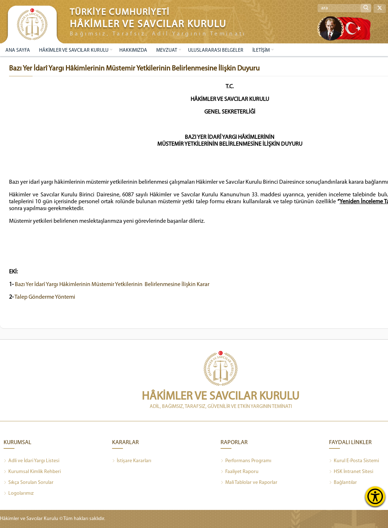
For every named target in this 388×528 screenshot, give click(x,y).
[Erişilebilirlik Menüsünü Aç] (375, 496)
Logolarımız (19, 493)
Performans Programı (246, 461)
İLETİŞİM (261, 50)
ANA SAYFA (17, 50)
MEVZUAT (166, 50)
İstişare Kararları (131, 461)
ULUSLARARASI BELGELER (215, 50)
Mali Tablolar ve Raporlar (249, 482)
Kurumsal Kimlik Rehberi (32, 472)
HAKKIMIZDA (133, 50)
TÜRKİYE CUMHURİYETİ (120, 12)
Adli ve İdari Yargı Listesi (31, 461)
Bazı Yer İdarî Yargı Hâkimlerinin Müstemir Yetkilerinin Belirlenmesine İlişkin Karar (112, 285)
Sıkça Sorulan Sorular (29, 482)
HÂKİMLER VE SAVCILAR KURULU (73, 50)
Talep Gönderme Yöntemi (44, 297)
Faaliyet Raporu (240, 472)
